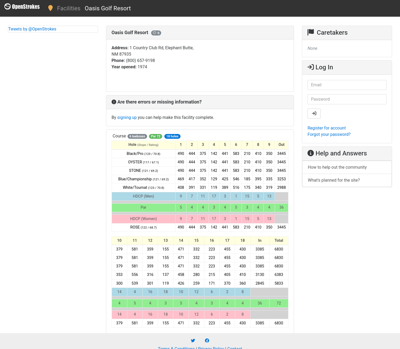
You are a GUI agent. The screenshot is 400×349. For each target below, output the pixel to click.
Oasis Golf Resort (108, 8)
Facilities (68, 8)
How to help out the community (337, 167)
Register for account (326, 128)
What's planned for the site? (334, 180)
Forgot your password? (328, 134)
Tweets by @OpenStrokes (32, 29)
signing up (127, 117)
